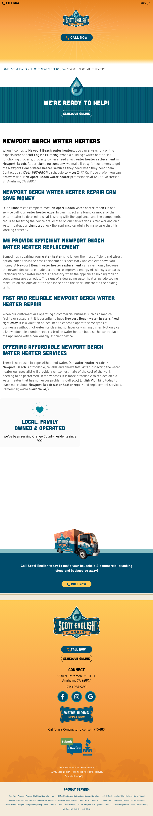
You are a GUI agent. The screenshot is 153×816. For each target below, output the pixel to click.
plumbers (15, 208)
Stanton (126, 805)
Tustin (133, 805)
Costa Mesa (68, 796)
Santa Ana (108, 805)
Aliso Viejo (12, 796)
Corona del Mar (57, 796)
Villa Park (66, 809)
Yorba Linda (86, 809)
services (70, 172)
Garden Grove (139, 796)
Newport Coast (23, 805)
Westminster (75, 809)
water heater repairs (91, 208)
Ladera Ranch (50, 800)
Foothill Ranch (107, 796)
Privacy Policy (87, 767)
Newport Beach (11, 805)
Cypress (88, 796)
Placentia (53, 805)
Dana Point (96, 796)
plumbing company (51, 164)
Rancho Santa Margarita (66, 805)
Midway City (128, 800)
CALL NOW (10, 3)
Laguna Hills (72, 800)
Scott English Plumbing (42, 155)
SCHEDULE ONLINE (76, 113)
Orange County (42, 805)
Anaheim (21, 796)
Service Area (19, 69)
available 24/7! (39, 389)
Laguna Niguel (84, 800)
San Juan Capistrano (95, 805)
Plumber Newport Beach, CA (47, 69)
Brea (39, 796)
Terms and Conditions (69, 767)
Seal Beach (118, 805)
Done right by (76, 776)
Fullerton (129, 796)
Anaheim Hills (31, 796)
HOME (6, 69)
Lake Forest (107, 800)
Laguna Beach (62, 800)
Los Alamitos (118, 800)
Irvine (25, 800)
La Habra (32, 800)
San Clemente (82, 805)
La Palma (40, 800)
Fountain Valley (119, 796)
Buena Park (46, 796)
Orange (33, 805)
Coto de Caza (78, 796)
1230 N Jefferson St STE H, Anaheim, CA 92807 (76, 678)
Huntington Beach (15, 800)
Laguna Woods (96, 800)
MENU (145, 3)
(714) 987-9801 (76, 687)
